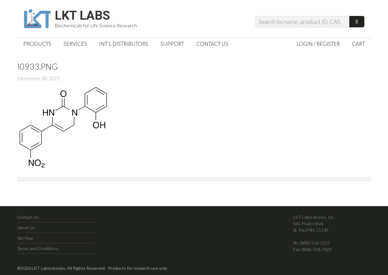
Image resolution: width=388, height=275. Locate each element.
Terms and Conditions (37, 248)
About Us (26, 227)
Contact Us (27, 217)
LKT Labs (82, 16)
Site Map (25, 238)
